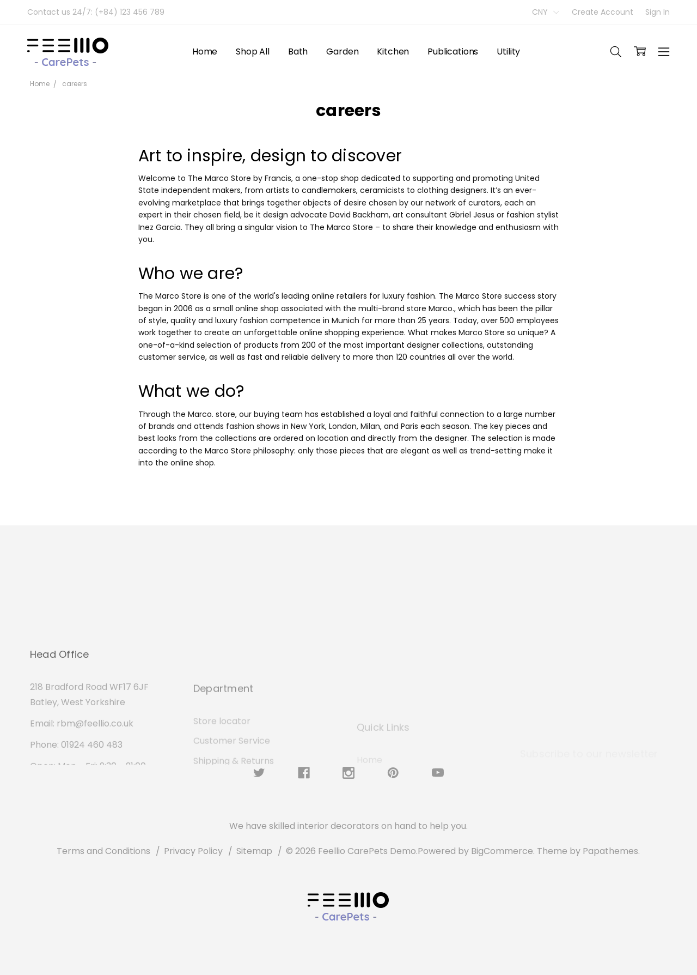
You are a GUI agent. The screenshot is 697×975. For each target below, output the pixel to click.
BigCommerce (502, 851)
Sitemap (254, 851)
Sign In (657, 12)
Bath (298, 51)
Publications (452, 51)
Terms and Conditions (103, 851)
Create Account (602, 12)
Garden (342, 51)
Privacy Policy (193, 851)
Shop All (253, 51)
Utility (508, 51)
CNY (545, 12)
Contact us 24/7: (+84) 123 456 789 (95, 12)
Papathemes (610, 851)
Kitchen (393, 51)
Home (204, 51)
